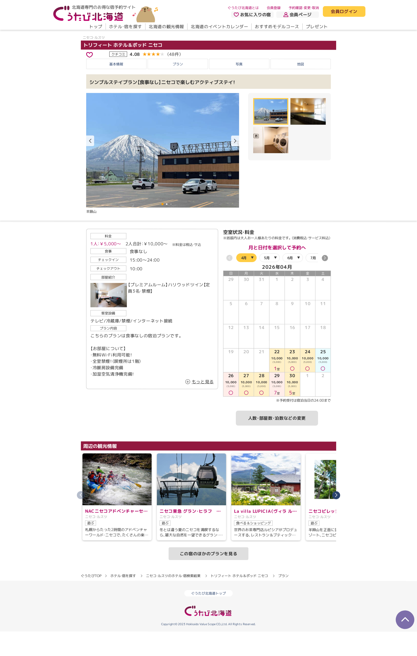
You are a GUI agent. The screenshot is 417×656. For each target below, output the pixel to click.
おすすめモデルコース (277, 27)
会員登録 (274, 7)
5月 (267, 282)
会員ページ (297, 15)
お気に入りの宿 (252, 15)
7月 (313, 282)
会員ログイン (344, 12)
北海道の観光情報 (166, 27)
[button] (235, 165)
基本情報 (116, 88)
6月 (290, 282)
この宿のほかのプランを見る (208, 578)
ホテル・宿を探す (125, 27)
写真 (239, 88)
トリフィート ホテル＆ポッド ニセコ (122, 69)
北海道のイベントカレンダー (219, 27)
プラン (178, 88)
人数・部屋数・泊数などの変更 (277, 442)
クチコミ (118, 78)
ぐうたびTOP (91, 600)
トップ (95, 27)
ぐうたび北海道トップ (208, 617)
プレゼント (317, 27)
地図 (300, 88)
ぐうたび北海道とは (243, 7)
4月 (244, 282)
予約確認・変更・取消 (304, 7)
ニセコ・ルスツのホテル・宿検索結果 (173, 600)
